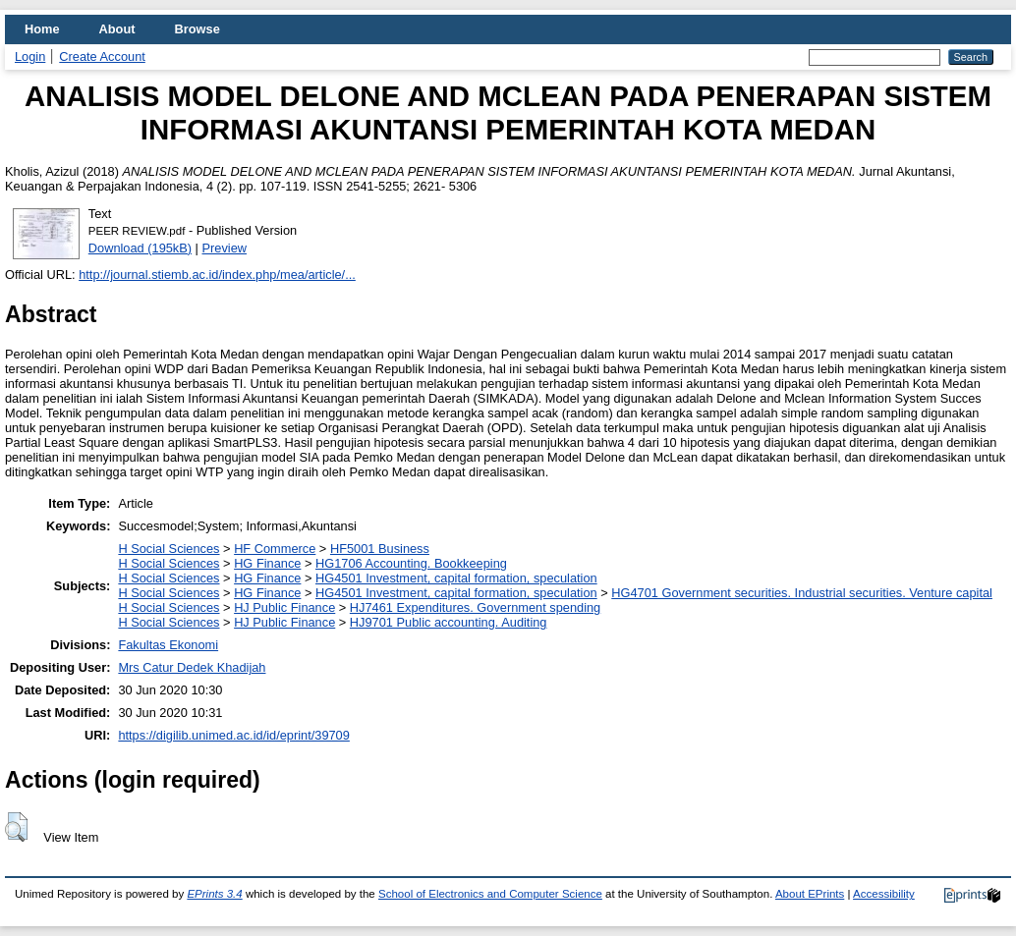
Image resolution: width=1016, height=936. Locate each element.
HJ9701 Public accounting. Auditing (448, 622)
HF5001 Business (379, 548)
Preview (225, 248)
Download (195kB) (140, 248)
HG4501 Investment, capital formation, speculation (456, 578)
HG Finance (267, 563)
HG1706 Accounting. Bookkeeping (411, 563)
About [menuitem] (117, 29)
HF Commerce (274, 548)
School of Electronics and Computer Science (490, 894)
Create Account (102, 56)
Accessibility (884, 894)
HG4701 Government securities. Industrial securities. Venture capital (801, 592)
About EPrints (809, 894)
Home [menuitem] (42, 29)
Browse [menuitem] (197, 29)
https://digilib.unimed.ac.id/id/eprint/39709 (233, 735)
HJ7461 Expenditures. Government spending (475, 607)
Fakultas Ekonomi (168, 644)
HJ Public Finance (284, 607)
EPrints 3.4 (214, 894)
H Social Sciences (168, 548)
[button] (16, 827)
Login (30, 56)
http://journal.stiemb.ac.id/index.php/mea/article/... (217, 274)
